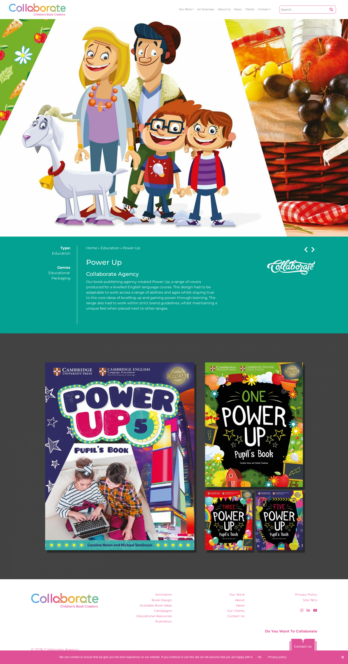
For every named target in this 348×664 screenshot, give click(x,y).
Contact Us (236, 616)
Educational (59, 273)
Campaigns (163, 611)
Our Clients (236, 611)
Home (91, 248)
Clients (249, 9)
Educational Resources (154, 616)
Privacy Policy (306, 595)
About (240, 600)
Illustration (163, 621)
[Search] (303, 10)
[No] (342, 657)
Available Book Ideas (156, 605)
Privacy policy (277, 657)
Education (61, 253)
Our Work (185, 9)
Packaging (60, 278)
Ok (259, 657)
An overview (205, 9)
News (238, 9)
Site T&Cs (310, 600)
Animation (163, 595)
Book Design (162, 600)
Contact (263, 9)
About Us (224, 9)
